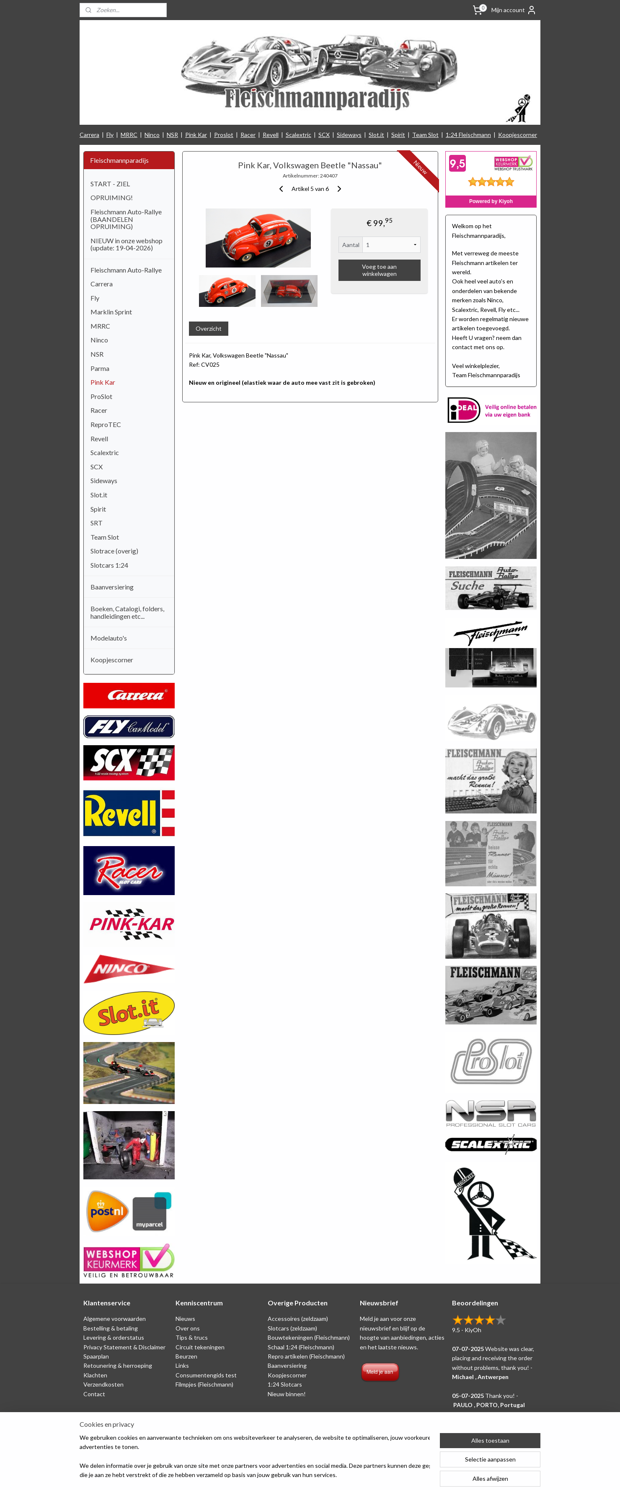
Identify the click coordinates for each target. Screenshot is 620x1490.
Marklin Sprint (111, 312)
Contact (94, 1393)
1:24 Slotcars (285, 1384)
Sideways (349, 134)
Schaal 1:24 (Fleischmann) (301, 1347)
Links (182, 1365)
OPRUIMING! (111, 197)
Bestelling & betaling (110, 1328)
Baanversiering (112, 587)
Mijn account (514, 10)
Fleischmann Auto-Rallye (126, 270)
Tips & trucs (192, 1337)
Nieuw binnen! (287, 1393)
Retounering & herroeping (117, 1365)
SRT (96, 523)
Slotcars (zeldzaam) (292, 1328)
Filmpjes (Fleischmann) (204, 1384)
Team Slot (425, 134)
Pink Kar (196, 134)
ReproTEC (105, 424)
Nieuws (185, 1318)
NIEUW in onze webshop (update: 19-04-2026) (126, 244)
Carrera (89, 134)
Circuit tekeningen (200, 1347)
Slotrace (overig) (114, 551)
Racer (248, 134)
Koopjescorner (517, 134)
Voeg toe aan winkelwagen (379, 270)
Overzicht (208, 328)
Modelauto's (108, 638)
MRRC (129, 134)
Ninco (152, 134)
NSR (172, 134)
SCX (324, 134)
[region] (255, 1457)
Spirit (398, 134)
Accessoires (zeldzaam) (298, 1318)
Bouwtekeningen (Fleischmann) (309, 1337)
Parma (99, 368)
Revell (271, 134)
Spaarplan (96, 1356)
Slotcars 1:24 (109, 565)
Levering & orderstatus (113, 1337)
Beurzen (186, 1356)
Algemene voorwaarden (114, 1318)
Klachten (95, 1375)
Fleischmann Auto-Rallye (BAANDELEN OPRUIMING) (126, 219)
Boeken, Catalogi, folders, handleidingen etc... (127, 612)
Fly (110, 134)
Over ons (188, 1328)
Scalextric (298, 134)
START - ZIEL (110, 184)
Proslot (223, 134)
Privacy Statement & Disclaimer (124, 1347)
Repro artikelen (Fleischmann (305, 1356)
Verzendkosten (103, 1384)
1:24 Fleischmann (468, 134)
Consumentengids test (206, 1375)
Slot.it (376, 134)
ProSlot (101, 396)
